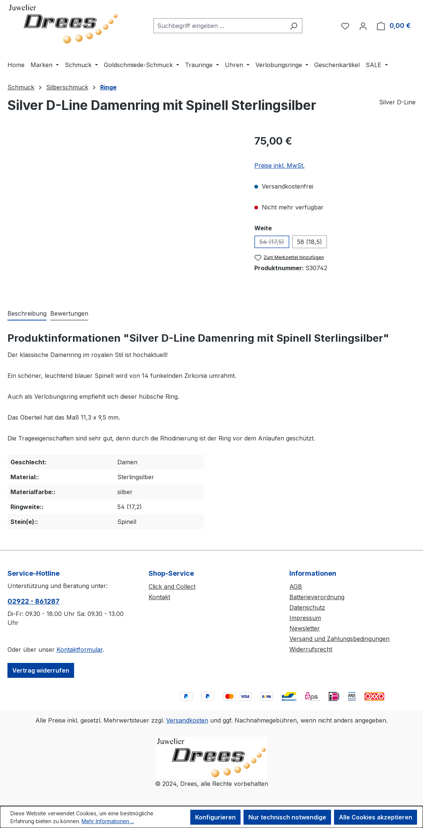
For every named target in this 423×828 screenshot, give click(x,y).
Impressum (305, 618)
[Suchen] (293, 25)
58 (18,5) (309, 242)
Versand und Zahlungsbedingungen (339, 638)
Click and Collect (172, 586)
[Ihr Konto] (363, 25)
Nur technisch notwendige (287, 817)
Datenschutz (307, 607)
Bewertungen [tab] (69, 313)
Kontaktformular (80, 649)
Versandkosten (187, 720)
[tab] (27, 313)
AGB (295, 586)
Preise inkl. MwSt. (279, 165)
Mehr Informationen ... (108, 821)
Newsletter (304, 628)
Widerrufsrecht (310, 649)
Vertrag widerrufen (40, 670)
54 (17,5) (274, 243)
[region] (123, 213)
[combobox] (219, 25)
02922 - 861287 (33, 601)
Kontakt (159, 597)
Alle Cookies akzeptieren (375, 817)
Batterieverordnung (316, 597)
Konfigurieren (215, 817)
